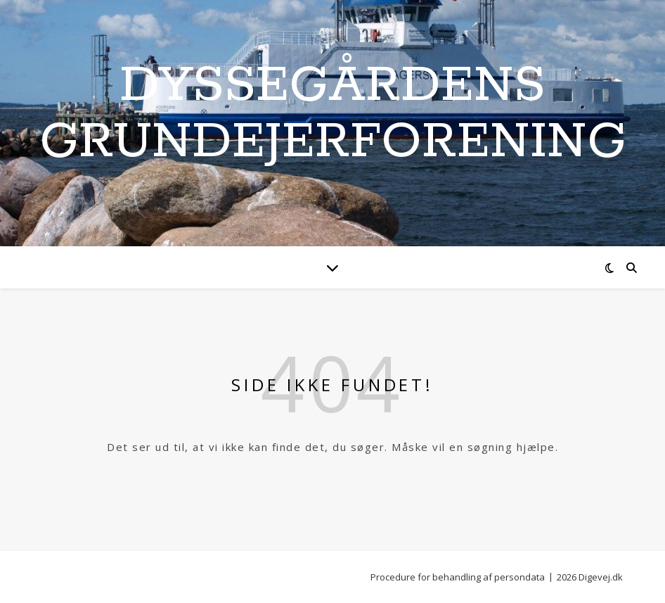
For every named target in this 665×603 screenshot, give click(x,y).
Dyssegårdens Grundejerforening (332, 114)
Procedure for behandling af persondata (457, 577)
